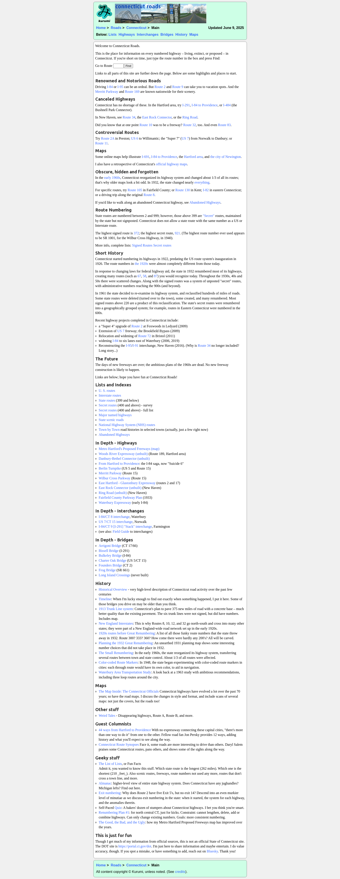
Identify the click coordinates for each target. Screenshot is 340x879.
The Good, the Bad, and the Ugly (122, 822)
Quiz (118, 808)
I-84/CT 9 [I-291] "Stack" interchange (125, 526)
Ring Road (189, 117)
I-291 (186, 105)
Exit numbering (110, 793)
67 (139, 276)
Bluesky (212, 851)
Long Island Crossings (114, 575)
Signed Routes (142, 245)
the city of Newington (225, 157)
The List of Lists (110, 764)
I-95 (120, 87)
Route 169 (132, 91)
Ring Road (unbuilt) (113, 493)
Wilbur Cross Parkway (114, 478)
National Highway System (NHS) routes (127, 425)
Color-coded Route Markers (118, 662)
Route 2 (159, 87)
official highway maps (171, 164)
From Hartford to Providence (119, 463)
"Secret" (208, 216)
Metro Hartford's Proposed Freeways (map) (129, 449)
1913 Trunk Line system (116, 609)
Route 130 (182, 190)
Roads (116, 28)
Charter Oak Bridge (112, 560)
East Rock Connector (157, 117)
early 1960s (112, 177)
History (181, 34)
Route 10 (146, 125)
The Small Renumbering (116, 653)
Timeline (105, 599)
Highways (127, 34)
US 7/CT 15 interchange (116, 522)
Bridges (167, 34)
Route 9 (177, 87)
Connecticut (136, 28)
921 (177, 233)
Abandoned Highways (204, 202)
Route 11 (101, 143)
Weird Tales (107, 715)
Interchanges (148, 34)
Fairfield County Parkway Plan (120, 497)
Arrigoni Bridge (110, 546)
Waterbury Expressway (115, 502)
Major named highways (115, 415)
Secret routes (162, 245)
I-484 (227, 105)
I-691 (145, 157)
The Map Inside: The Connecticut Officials (129, 691)
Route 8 (149, 195)
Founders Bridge (110, 565)
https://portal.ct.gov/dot (134, 846)
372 (136, 233)
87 (155, 276)
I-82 (206, 190)
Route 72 (144, 336)
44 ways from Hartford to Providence (125, 730)
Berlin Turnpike (110, 468)
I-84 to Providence (205, 105)
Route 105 (135, 190)
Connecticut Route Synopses (119, 744)
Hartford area (193, 157)
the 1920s (141, 263)
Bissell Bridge (109, 551)
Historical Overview (113, 589)
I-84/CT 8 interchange (114, 517)
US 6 (134, 138)
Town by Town (109, 429)
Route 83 (224, 125)
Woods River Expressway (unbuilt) (123, 454)
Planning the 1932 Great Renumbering (126, 643)
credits (180, 872)
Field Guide (121, 531)
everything (202, 182)
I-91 (135, 345)
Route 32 (189, 125)
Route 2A (107, 138)
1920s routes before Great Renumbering (127, 633)
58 (144, 276)
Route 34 (129, 117)
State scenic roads (111, 420)
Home (101, 28)
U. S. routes (107, 390)
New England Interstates (116, 623)
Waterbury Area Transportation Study (125, 672)
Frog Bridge (107, 570)
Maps (193, 34)
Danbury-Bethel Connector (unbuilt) (124, 458)
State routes (107, 400)
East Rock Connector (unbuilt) (120, 488)
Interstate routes (110, 395)
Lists (112, 34)
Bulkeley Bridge (110, 555)
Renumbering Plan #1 (114, 812)
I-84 (110, 87)
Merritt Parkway (106, 91)
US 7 (185, 138)
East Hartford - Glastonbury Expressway (127, 483)
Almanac (105, 783)
